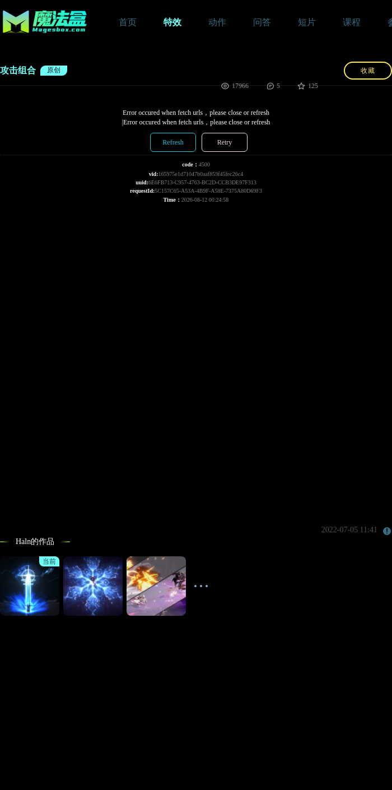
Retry (224, 142)
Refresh (172, 142)
